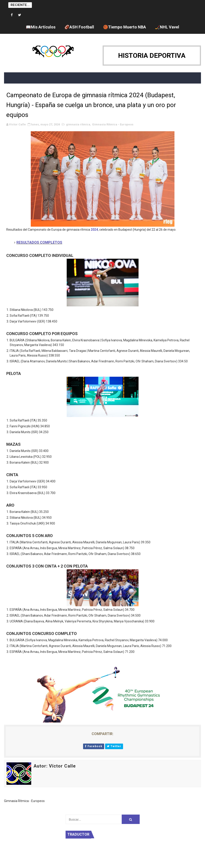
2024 (94, 229)
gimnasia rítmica (78, 124)
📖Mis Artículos (40, 27)
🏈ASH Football (79, 27)
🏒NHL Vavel (167, 27)
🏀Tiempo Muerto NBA (124, 27)
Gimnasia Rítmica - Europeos (112, 124)
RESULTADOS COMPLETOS (39, 242)
